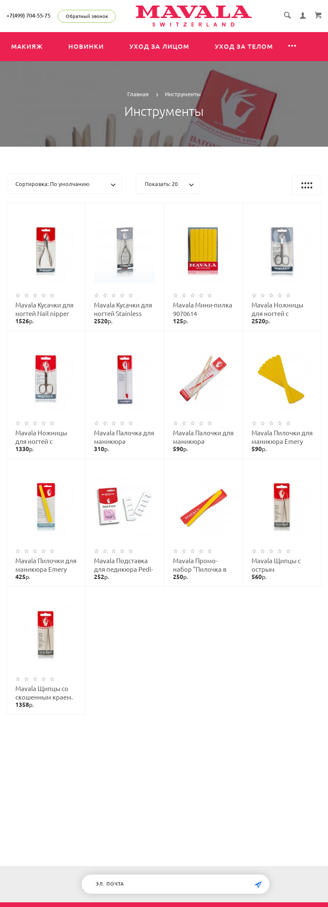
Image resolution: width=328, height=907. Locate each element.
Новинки (86, 46)
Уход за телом (244, 46)
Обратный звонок (87, 16)
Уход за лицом (159, 46)
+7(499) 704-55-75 (28, 15)
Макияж (27, 46)
